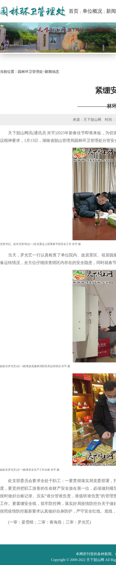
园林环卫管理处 (30, 72)
